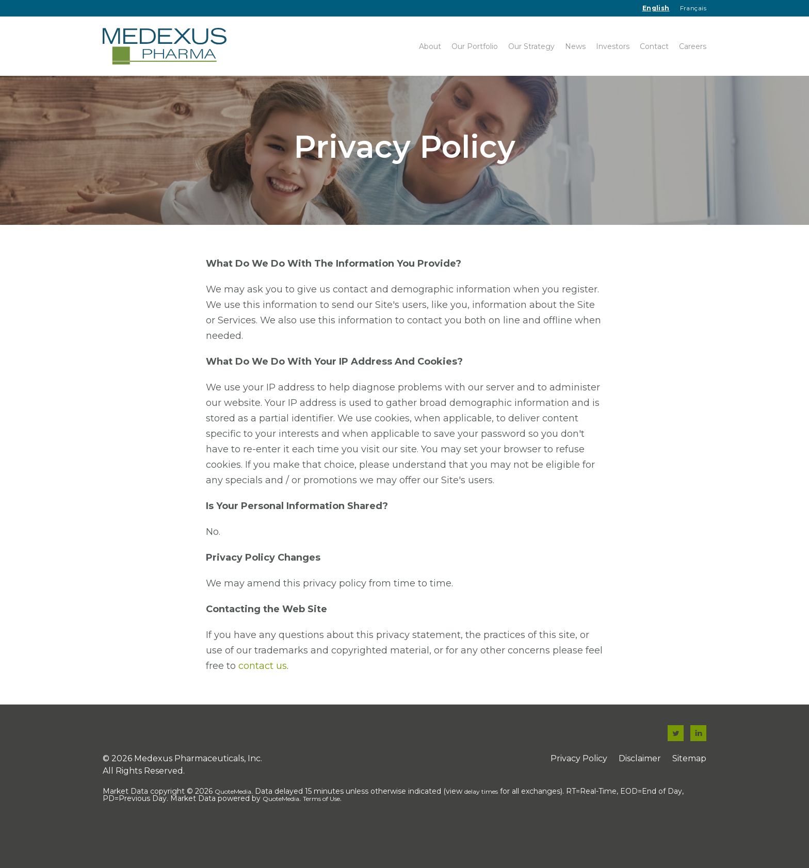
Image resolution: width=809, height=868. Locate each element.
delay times (481, 826)
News (575, 46)
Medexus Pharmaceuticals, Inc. (198, 793)
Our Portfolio (474, 46)
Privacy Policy (579, 793)
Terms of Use (321, 834)
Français (693, 8)
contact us (262, 701)
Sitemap (689, 793)
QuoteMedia (233, 826)
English (656, 8)
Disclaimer (640, 793)
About (430, 46)
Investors (612, 46)
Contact (654, 46)
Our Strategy (531, 46)
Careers (692, 46)
